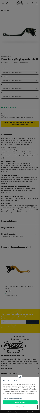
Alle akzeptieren (20, 402)
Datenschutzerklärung (16, 398)
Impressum (6, 398)
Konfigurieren (20, 407)
